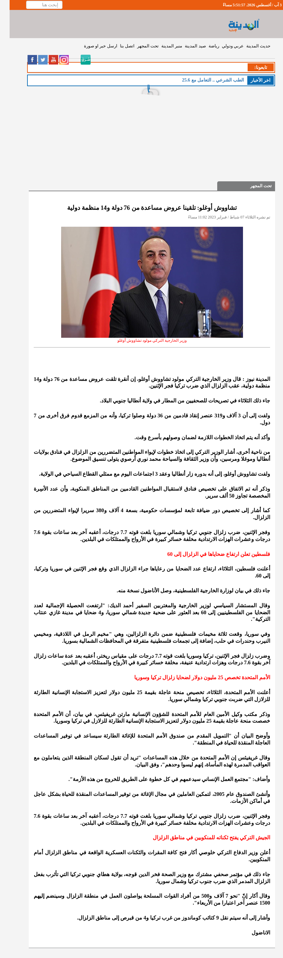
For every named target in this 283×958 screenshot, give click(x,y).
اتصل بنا (117, 45)
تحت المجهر (138, 45)
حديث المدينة (249, 45)
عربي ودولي (223, 45)
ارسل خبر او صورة (91, 45)
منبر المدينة (162, 45)
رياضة (204, 45)
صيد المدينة (185, 45)
